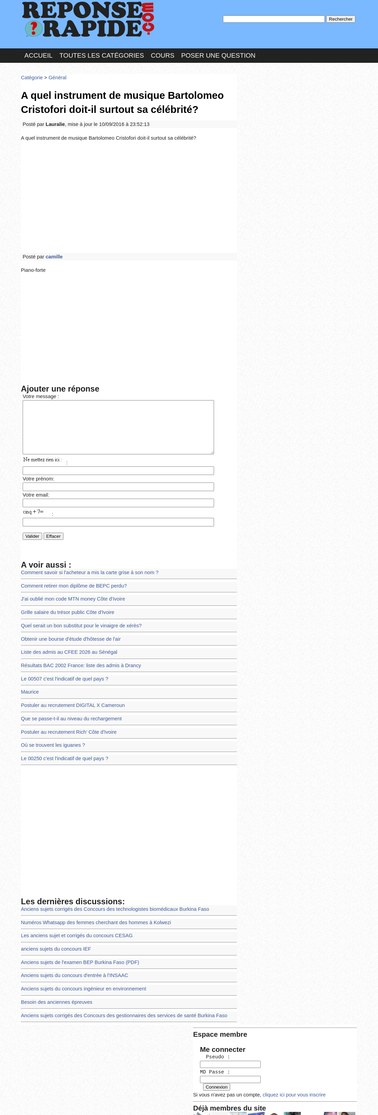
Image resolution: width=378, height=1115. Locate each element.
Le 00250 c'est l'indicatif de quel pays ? (62, 742)
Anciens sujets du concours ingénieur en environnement (79, 966)
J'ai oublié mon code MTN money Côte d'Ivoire (69, 592)
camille (52, 248)
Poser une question (218, 52)
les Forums (121, 1103)
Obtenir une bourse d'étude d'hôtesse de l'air (67, 630)
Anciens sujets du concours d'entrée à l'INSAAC (71, 954)
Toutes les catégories (101, 52)
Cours (163, 52)
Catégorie (31, 73)
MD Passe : (260, 114)
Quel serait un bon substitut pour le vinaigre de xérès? (77, 617)
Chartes (35, 1103)
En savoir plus (184, 1091)
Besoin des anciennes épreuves (54, 979)
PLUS (292, 1103)
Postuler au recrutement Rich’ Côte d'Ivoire (65, 717)
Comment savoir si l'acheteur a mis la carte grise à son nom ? (85, 567)
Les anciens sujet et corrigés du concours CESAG (73, 916)
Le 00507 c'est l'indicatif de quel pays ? (62, 667)
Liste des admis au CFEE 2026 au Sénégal (66, 643)
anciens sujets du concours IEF (53, 929)
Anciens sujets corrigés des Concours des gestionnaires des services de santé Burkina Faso (117, 992)
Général (55, 73)
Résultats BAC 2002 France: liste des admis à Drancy (77, 655)
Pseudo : (260, 100)
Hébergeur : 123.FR (170, 1103)
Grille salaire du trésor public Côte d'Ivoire (64, 605)
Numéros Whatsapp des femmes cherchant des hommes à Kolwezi (91, 904)
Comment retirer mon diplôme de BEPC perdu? (70, 580)
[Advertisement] (129, 189)
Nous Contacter (75, 1103)
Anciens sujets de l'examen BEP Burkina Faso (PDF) (76, 941)
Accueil (38, 52)
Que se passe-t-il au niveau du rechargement (68, 705)
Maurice (29, 680)
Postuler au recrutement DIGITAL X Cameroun (69, 692)
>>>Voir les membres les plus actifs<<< (283, 238)
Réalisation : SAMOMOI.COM (242, 1103)
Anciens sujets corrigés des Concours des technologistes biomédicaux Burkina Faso (109, 892)
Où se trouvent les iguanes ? (51, 730)
